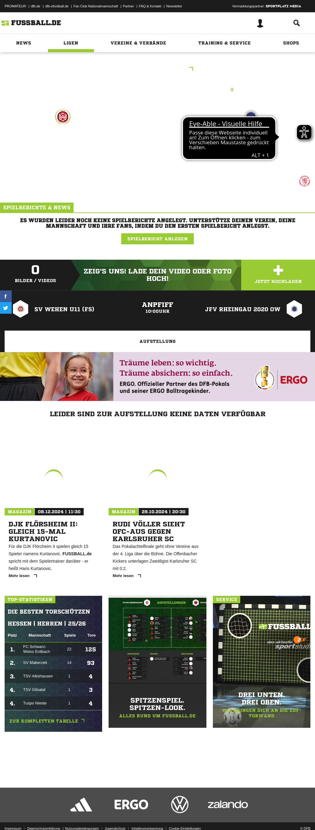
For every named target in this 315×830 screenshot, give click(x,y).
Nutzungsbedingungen (82, 815)
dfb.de (35, 6)
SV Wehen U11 (63, 143)
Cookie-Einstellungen (185, 815)
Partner (128, 6)
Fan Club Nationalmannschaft (96, 6)
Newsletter (174, 6)
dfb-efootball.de (57, 6)
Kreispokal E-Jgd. (157, 69)
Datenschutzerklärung (43, 815)
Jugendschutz (115, 815)
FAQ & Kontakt (150, 6)
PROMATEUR (15, 6)
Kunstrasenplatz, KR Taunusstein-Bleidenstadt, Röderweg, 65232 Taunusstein (157, 89)
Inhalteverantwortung (147, 815)
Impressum (13, 815)
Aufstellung (157, 341)
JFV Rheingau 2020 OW (251, 147)
